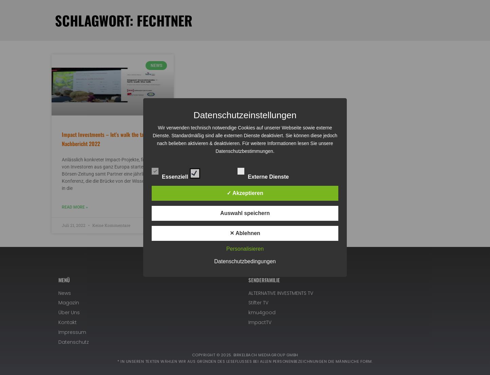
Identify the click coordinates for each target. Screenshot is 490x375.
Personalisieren (245, 249)
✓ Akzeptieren (245, 193)
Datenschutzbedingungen (245, 261)
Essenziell (176, 172)
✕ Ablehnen (245, 233)
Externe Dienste (269, 172)
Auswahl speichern (245, 213)
